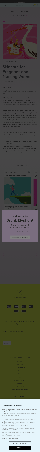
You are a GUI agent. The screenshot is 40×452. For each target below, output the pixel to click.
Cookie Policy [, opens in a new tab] (16, 435)
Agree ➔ (20, 448)
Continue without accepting (10, 438)
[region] (20, 425)
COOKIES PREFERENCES (20, 443)
